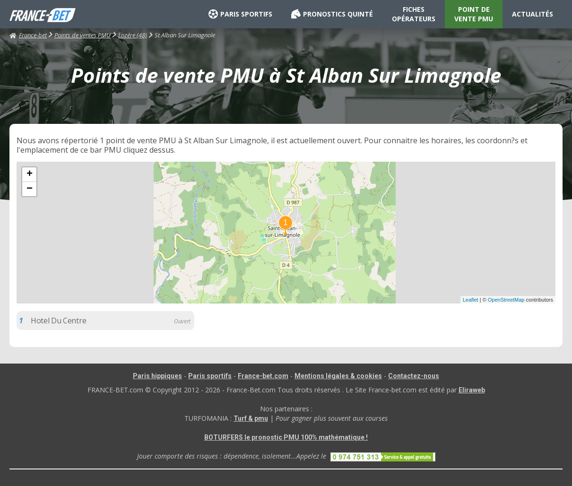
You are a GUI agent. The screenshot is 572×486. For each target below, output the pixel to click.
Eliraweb (472, 390)
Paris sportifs (210, 376)
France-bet (28, 35)
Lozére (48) (132, 35)
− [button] (29, 189)
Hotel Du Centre (58, 320)
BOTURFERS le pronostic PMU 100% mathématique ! (286, 437)
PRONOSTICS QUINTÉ (332, 14)
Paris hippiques (157, 376)
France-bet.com (263, 376)
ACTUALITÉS (532, 13)
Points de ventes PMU (82, 35)
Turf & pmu (251, 418)
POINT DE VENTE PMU (473, 14)
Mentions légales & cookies (338, 376)
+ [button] (29, 174)
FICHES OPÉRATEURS (413, 14)
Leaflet (470, 300)
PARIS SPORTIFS (240, 14)
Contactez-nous (413, 376)
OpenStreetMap (506, 300)
